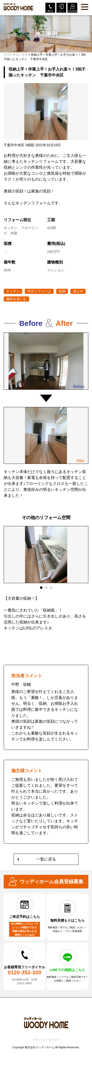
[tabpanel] (46, 581)
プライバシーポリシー (46, 1039)
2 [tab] (46, 587)
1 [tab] (41, 587)
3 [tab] (51, 587)
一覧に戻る (46, 859)
